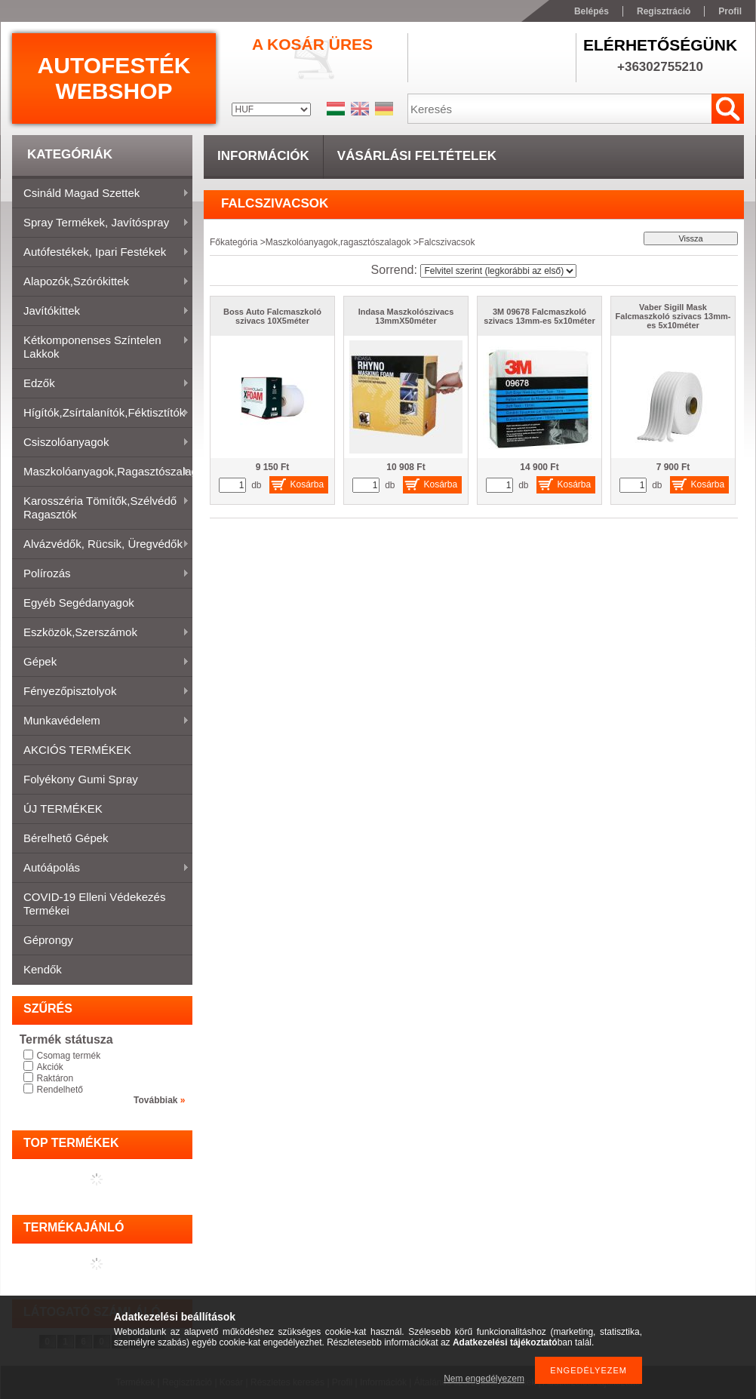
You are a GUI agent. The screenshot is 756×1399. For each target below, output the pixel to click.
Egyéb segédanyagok (78, 602)
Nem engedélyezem (484, 1378)
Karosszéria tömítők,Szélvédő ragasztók (100, 507)
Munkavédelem (100, 721)
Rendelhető (60, 1089)
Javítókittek (100, 311)
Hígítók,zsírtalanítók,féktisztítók (100, 413)
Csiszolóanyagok (100, 442)
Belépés (591, 11)
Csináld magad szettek (100, 193)
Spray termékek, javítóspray (100, 223)
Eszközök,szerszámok (100, 633)
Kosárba (307, 484)
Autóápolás (100, 868)
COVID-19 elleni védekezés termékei (94, 903)
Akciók (50, 1067)
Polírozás (100, 574)
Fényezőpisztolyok (100, 692)
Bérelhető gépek (66, 838)
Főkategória (233, 242)
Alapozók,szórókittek (100, 282)
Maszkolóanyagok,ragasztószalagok (102, 472)
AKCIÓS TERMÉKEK (77, 749)
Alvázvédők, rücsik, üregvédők (100, 544)
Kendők (42, 969)
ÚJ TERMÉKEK (63, 808)
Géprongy (48, 939)
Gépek (100, 662)
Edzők (100, 384)
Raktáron (55, 1078)
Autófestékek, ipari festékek (100, 252)
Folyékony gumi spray (80, 779)
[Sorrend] (498, 271)
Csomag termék (69, 1055)
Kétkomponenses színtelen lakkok (100, 347)
